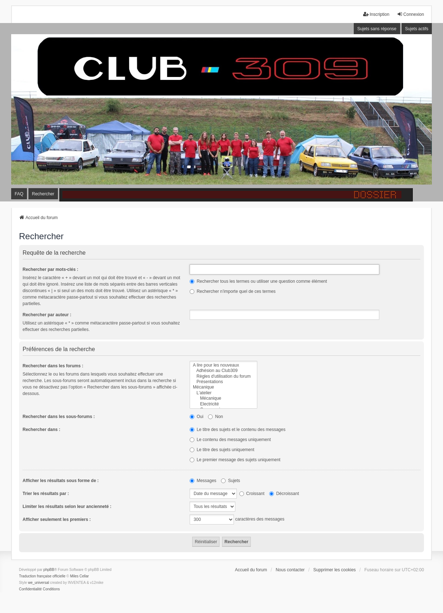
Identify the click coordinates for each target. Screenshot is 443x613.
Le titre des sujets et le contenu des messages (237, 429)
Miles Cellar (79, 576)
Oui (196, 416)
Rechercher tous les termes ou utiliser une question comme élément (258, 281)
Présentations (223, 382)
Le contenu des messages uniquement (230, 439)
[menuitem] (30, 589)
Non (215, 416)
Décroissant (284, 493)
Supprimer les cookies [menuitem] (334, 569)
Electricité (223, 404)
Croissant (252, 493)
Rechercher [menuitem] (43, 193)
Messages (203, 480)
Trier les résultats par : (46, 493)
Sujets (230, 480)
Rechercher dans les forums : (53, 365)
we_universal (38, 583)
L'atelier (223, 393)
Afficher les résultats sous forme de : (61, 480)
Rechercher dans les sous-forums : (59, 416)
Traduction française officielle (42, 576)
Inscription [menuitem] (376, 14)
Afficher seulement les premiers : (57, 519)
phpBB (49, 570)
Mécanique (223, 387)
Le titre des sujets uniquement (222, 449)
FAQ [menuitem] (19, 193)
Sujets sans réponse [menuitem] (377, 28)
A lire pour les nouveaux (223, 365)
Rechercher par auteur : (47, 314)
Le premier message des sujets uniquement (235, 459)
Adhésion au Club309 (223, 370)
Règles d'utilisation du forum (223, 376)
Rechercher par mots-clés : (50, 269)
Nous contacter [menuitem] (290, 569)
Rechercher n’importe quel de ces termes (233, 291)
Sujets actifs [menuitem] (417, 28)
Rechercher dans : (41, 429)
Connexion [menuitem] (410, 14)
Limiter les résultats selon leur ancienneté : (67, 506)
